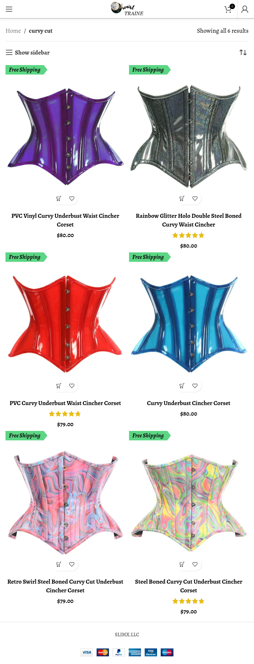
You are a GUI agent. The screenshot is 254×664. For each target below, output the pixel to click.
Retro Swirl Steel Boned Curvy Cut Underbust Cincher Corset (65, 586)
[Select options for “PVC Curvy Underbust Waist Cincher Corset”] (58, 385)
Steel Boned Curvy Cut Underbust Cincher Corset (189, 586)
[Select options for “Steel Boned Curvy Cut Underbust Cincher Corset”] (182, 564)
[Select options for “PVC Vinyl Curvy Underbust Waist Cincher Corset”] (58, 198)
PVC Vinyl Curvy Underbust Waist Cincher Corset (65, 220)
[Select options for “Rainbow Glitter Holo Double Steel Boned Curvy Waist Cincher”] (182, 198)
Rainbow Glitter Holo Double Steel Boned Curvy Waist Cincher (189, 220)
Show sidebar (32, 52)
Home (13, 31)
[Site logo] (127, 8)
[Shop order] (243, 52)
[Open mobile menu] (9, 9)
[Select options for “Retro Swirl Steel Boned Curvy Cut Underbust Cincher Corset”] (58, 564)
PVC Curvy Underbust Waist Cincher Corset (65, 403)
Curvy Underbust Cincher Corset (188, 403)
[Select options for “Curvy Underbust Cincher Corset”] (182, 385)
